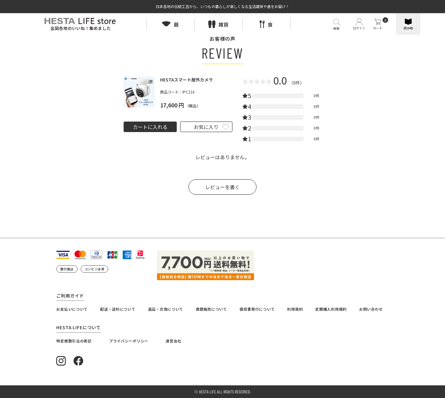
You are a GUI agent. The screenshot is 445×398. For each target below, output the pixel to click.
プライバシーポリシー (128, 340)
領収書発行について (257, 309)
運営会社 (173, 340)
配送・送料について (117, 309)
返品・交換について (165, 309)
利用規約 (295, 309)
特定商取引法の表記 (73, 340)
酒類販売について (211, 309)
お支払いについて (72, 309)
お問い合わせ (371, 309)
